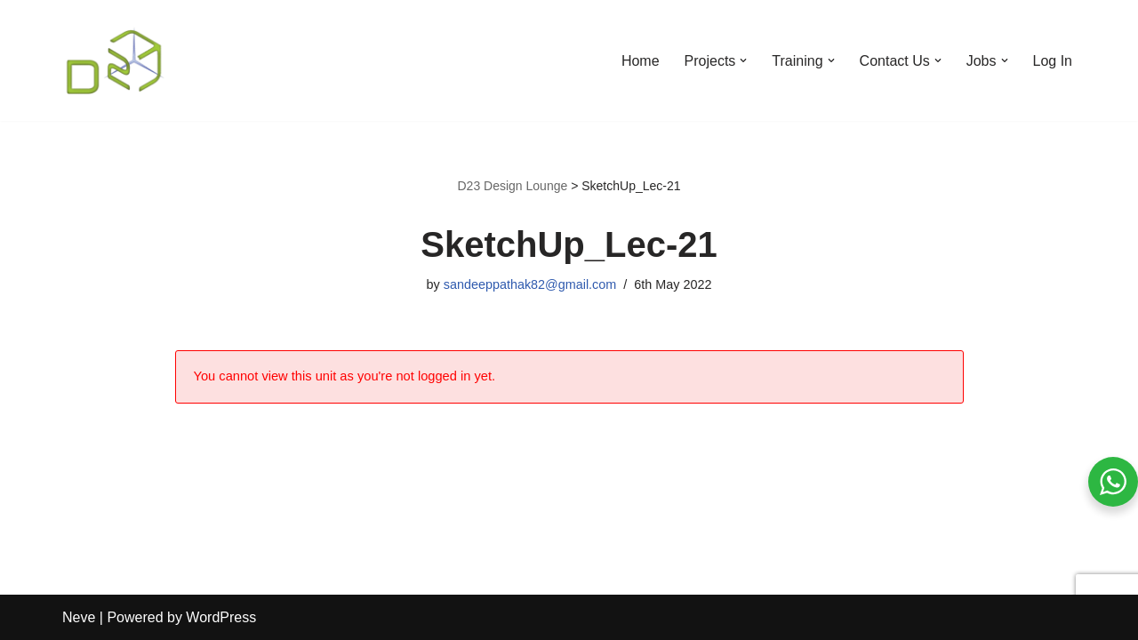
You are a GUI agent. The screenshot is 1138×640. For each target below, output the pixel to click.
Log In (1052, 60)
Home (640, 60)
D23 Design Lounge (512, 186)
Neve (78, 617)
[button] (743, 60)
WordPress (221, 617)
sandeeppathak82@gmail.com (530, 284)
